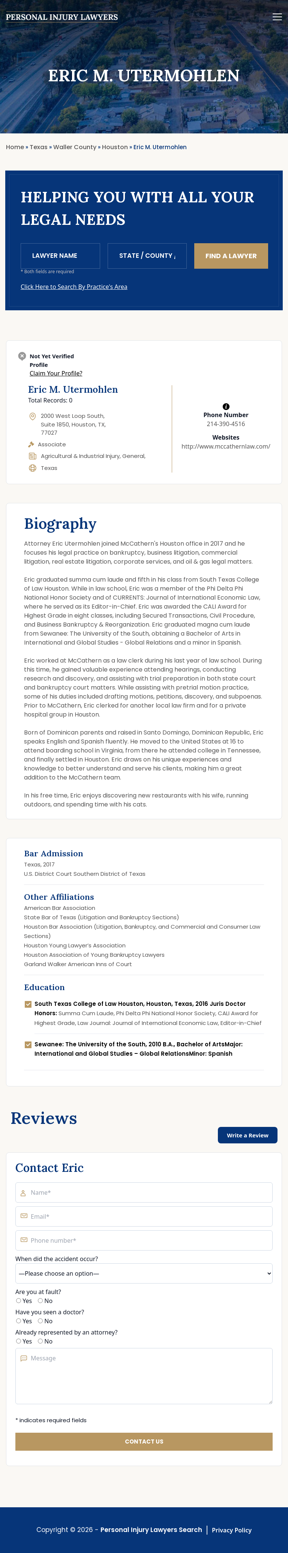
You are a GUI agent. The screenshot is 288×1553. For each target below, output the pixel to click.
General (133, 456)
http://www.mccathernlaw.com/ (226, 446)
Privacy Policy (232, 1530)
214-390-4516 (226, 424)
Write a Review (247, 1135)
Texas (49, 468)
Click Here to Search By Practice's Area (74, 287)
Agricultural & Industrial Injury (80, 456)
